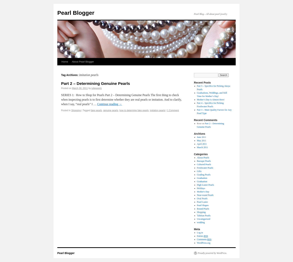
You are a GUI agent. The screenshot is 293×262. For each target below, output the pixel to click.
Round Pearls (203, 208)
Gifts (199, 171)
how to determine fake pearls (134, 110)
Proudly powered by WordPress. (212, 253)
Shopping (76, 110)
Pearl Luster (202, 202)
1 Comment (173, 110)
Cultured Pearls (204, 164)
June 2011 (201, 137)
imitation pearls (157, 110)
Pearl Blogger (75, 13)
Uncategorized (203, 219)
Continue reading (109, 104)
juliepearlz (96, 88)
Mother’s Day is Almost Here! (211, 99)
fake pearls (96, 110)
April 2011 (202, 144)
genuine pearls (110, 110)
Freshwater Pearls (205, 168)
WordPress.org (203, 243)
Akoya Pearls (203, 157)
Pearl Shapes (203, 205)
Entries (202, 236)
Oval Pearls (202, 198)
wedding (201, 222)
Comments (204, 239)
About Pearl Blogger (83, 61)
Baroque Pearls (204, 161)
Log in (200, 232)
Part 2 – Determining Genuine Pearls (95, 83)
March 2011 (202, 147)
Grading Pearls (204, 174)
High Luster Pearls (205, 185)
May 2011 (201, 140)
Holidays (201, 188)
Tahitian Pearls (203, 215)
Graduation (202, 178)
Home (64, 61)
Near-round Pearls (205, 195)
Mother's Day (203, 191)
